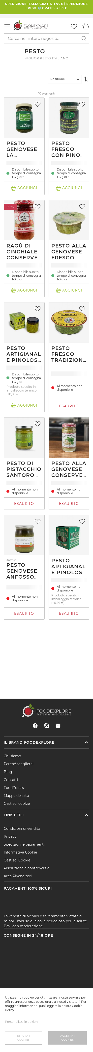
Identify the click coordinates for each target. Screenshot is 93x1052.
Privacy (10, 836)
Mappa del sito (16, 795)
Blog (8, 772)
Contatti (11, 780)
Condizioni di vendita (22, 828)
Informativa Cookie (20, 852)
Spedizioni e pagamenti (24, 844)
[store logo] (31, 25)
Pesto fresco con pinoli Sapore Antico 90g (68, 155)
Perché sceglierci (18, 764)
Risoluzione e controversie (26, 868)
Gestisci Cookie (17, 860)
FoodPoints (14, 787)
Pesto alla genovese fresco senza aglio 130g (69, 257)
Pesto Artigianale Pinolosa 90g (69, 569)
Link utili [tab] (14, 815)
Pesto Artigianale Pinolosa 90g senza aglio (24, 360)
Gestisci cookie (17, 803)
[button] (38, 104)
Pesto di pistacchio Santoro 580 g (23, 472)
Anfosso (11, 560)
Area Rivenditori (18, 876)
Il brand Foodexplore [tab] (29, 742)
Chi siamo (12, 756)
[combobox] (46, 38)
